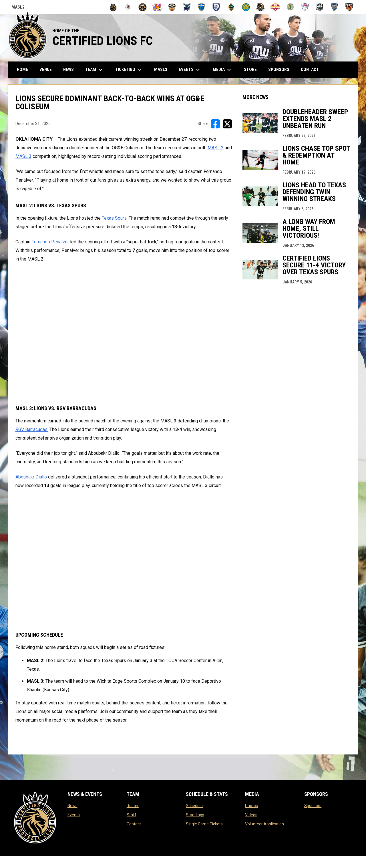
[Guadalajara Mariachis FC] (142, 7)
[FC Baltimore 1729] (128, 7)
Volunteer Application (264, 824)
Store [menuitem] (252, 69)
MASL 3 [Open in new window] (23, 156)
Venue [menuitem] (45, 69)
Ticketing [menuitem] (129, 69)
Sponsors (312, 805)
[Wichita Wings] (349, 7)
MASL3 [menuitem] (163, 69)
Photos (251, 805)
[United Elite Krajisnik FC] (334, 7)
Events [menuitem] (190, 69)
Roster (133, 805)
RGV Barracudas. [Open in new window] (31, 429)
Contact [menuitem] (310, 69)
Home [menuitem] (22, 69)
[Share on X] (227, 123)
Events (73, 815)
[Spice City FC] (290, 7)
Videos (251, 815)
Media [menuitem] (222, 69)
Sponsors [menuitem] (278, 69)
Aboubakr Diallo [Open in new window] (31, 477)
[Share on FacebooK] (215, 123)
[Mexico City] (201, 7)
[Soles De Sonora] (275, 7)
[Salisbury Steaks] (246, 7)
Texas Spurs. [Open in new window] (115, 218)
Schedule (194, 805)
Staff (131, 815)
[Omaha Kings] (231, 7)
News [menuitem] (68, 69)
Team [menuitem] (94, 69)
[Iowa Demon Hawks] (172, 7)
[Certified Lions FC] (113, 7)
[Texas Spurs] (305, 7)
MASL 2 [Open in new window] (216, 147)
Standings (195, 815)
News (72, 805)
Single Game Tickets (204, 824)
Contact (134, 824)
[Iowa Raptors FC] (187, 7)
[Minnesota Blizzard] (216, 7)
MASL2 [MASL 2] (18, 8)
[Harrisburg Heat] (157, 7)
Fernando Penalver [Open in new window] (50, 242)
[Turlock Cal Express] (320, 7)
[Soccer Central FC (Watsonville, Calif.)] (260, 7)
